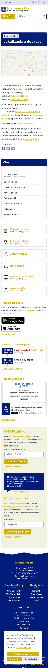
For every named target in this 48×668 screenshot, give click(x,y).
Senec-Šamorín (24, 112)
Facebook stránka (24, 625)
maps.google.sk (19, 84)
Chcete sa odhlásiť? (13, 455)
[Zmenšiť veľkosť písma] (35, 2)
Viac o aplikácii (8, 322)
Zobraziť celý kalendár (12, 357)
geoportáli (21, 77)
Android (28, 127)
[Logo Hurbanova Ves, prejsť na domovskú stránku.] (24, 9)
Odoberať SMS (16, 450)
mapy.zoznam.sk (19, 88)
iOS (37, 127)
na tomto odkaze (24, 647)
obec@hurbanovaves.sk (24, 622)
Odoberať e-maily (18, 520)
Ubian (34, 124)
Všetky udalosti (9, 408)
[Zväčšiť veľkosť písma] (39, 2)
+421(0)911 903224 (24, 620)
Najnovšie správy (20, 480)
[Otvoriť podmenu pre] (43, 156)
